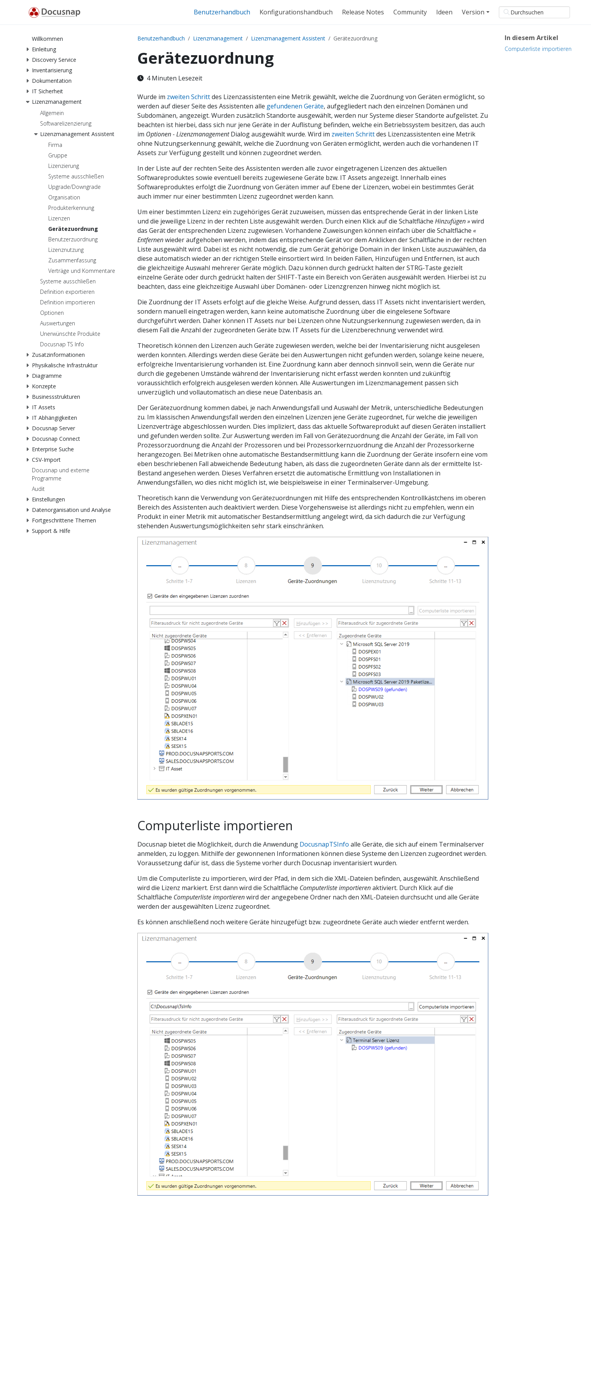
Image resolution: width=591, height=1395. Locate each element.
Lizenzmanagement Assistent (288, 38)
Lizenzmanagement (218, 38)
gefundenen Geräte (295, 106)
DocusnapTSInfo (324, 844)
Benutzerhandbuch (161, 38)
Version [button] (473, 12)
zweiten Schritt (188, 97)
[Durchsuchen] (534, 12)
